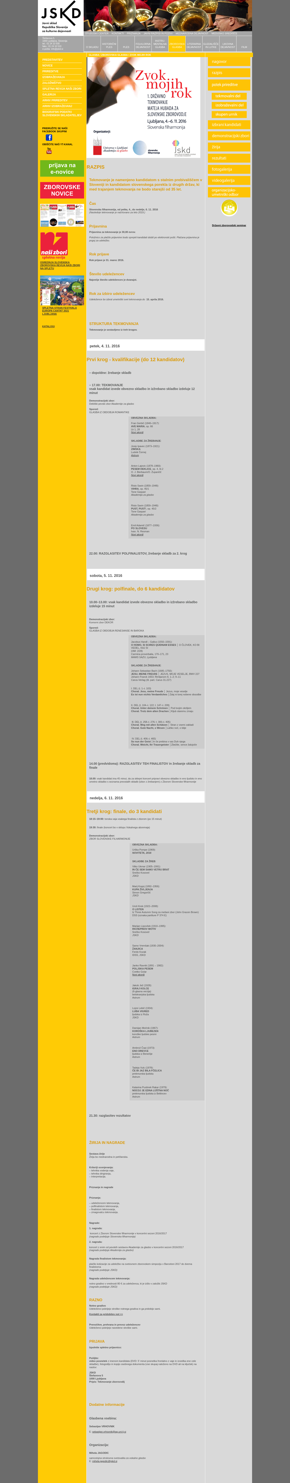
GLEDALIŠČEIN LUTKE (211, 45)
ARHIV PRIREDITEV (55, 100)
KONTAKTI (118, 33)
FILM (244, 47)
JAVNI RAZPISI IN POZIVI (158, 33)
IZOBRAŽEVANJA (53, 77)
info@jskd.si (57, 49)
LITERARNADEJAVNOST (194, 45)
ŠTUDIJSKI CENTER (97, 33)
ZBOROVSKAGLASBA (176, 45)
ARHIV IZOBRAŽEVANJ (57, 106)
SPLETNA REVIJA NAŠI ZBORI (61, 88)
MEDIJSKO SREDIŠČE (224, 33)
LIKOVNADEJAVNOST (228, 45)
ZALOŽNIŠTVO (51, 83)
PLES (126, 47)
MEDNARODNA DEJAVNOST (192, 33)
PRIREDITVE (50, 71)
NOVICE (47, 65)
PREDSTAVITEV (52, 59)
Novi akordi (138, 974)
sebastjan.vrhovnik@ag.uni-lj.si (109, 1431)
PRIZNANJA (134, 33)
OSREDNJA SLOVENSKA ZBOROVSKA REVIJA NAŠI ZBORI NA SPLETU (60, 265)
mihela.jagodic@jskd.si (104, 1461)
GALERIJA (49, 94)
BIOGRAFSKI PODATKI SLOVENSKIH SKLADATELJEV (62, 113)
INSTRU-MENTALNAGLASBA (160, 43)
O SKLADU (92, 47)
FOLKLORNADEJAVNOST (143, 45)
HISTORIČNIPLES (109, 45)
